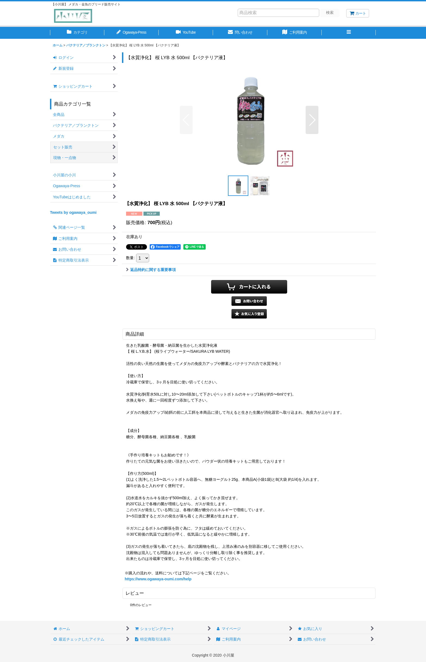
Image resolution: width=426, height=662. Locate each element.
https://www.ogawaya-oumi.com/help (158, 579)
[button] (349, 33)
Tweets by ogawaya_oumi (73, 212)
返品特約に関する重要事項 (151, 270)
